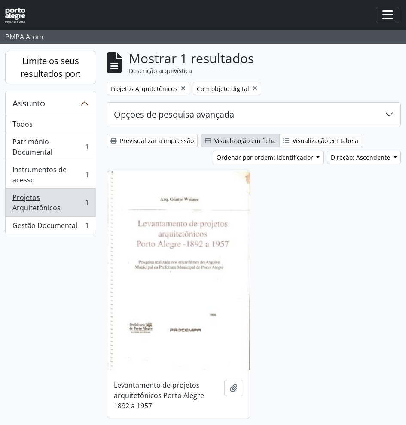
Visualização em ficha (240, 141)
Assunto (28, 103)
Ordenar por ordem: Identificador (266, 157)
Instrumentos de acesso (50, 175)
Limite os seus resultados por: (51, 67)
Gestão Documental (50, 227)
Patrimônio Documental (50, 147)
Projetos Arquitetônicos (50, 202)
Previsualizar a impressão (152, 141)
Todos (22, 124)
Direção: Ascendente (361, 157)
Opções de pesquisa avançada (174, 114)
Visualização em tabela (320, 141)
